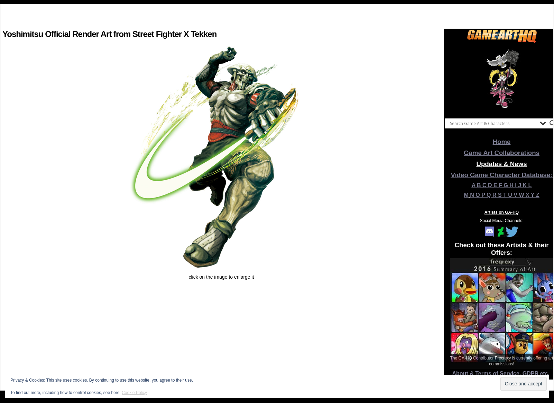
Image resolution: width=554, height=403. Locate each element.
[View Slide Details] (502, 79)
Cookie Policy (134, 392)
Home (502, 141)
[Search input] (493, 123)
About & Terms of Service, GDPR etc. (501, 373)
